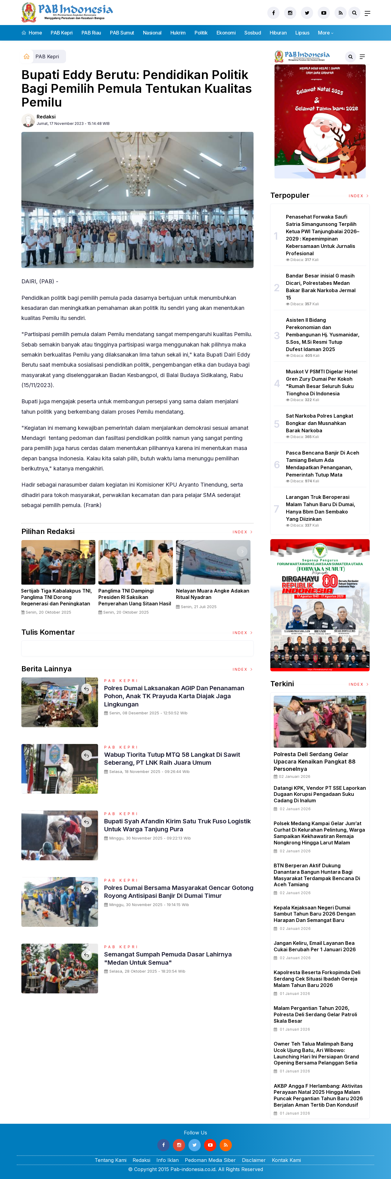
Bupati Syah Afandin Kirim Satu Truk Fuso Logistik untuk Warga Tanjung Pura (171, 825)
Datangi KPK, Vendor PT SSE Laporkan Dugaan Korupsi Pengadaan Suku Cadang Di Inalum (320, 794)
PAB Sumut (122, 33)
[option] (60, 580)
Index (243, 532)
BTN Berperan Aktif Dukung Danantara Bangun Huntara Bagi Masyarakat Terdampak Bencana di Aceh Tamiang (317, 874)
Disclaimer (254, 1160)
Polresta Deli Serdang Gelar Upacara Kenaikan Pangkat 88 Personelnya (315, 761)
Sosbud (252, 33)
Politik (201, 33)
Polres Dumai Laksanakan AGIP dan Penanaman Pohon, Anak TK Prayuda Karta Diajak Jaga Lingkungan (173, 696)
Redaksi (46, 117)
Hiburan (278, 33)
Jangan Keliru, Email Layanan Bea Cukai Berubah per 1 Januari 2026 (315, 946)
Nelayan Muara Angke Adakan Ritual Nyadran (214, 594)
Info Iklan (167, 1160)
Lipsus (302, 33)
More (324, 33)
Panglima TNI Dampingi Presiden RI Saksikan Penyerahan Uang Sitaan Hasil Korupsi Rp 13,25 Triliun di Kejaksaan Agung (136, 603)
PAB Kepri (62, 33)
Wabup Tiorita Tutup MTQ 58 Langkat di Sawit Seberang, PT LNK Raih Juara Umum (178, 758)
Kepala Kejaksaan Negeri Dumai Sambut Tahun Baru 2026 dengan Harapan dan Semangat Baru (315, 914)
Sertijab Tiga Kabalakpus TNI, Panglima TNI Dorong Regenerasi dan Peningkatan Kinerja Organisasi (58, 600)
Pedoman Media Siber (210, 1160)
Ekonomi (226, 33)
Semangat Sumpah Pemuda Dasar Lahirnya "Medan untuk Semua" (173, 958)
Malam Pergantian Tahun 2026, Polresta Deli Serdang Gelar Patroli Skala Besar (315, 1014)
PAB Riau (91, 33)
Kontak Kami (286, 1160)
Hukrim (178, 33)
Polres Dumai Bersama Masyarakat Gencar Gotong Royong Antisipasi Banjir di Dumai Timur (172, 895)
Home (31, 33)
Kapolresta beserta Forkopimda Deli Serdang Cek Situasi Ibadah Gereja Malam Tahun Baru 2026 (317, 978)
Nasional (152, 33)
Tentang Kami (110, 1160)
